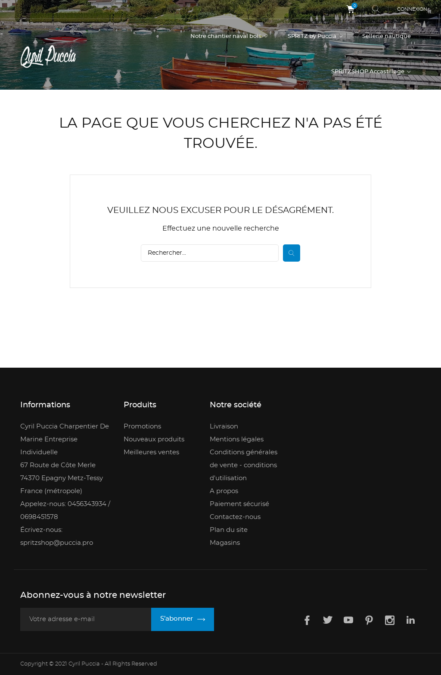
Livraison (224, 426)
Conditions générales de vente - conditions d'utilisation (243, 465)
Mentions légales (237, 439)
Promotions (142, 426)
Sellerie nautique (386, 36)
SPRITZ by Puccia (313, 36)
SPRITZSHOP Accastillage (368, 72)
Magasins (225, 542)
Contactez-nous (235, 516)
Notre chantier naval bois (226, 36)
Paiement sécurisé (239, 503)
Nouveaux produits (154, 439)
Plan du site (229, 529)
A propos (224, 490)
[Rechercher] (210, 252)
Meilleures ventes (151, 452)
